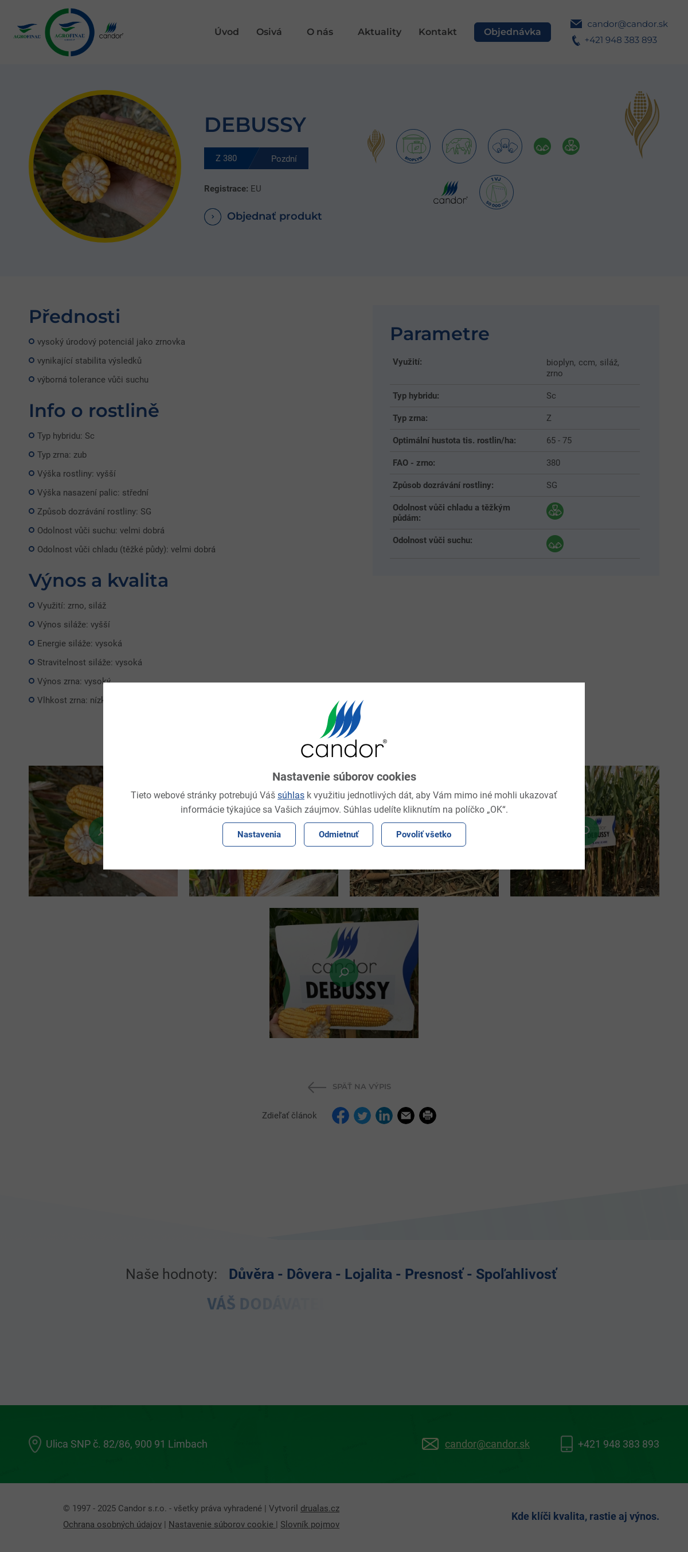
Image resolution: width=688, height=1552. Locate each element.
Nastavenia (259, 834)
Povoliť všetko (423, 834)
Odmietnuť (338, 834)
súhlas (290, 795)
